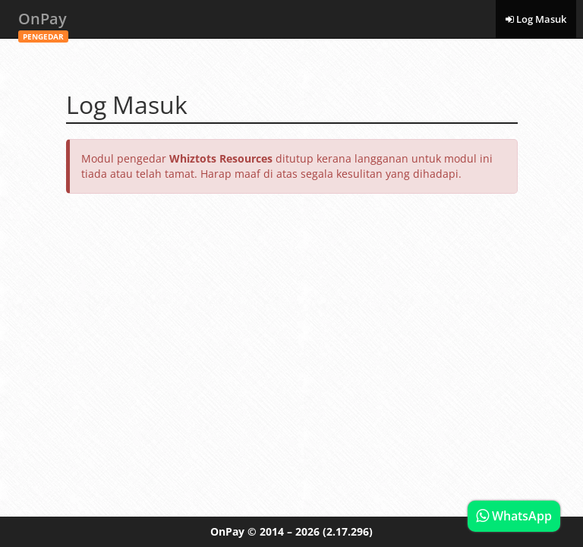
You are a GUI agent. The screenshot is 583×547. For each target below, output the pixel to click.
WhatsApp (514, 515)
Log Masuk (536, 19)
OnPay (43, 23)
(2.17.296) (348, 531)
